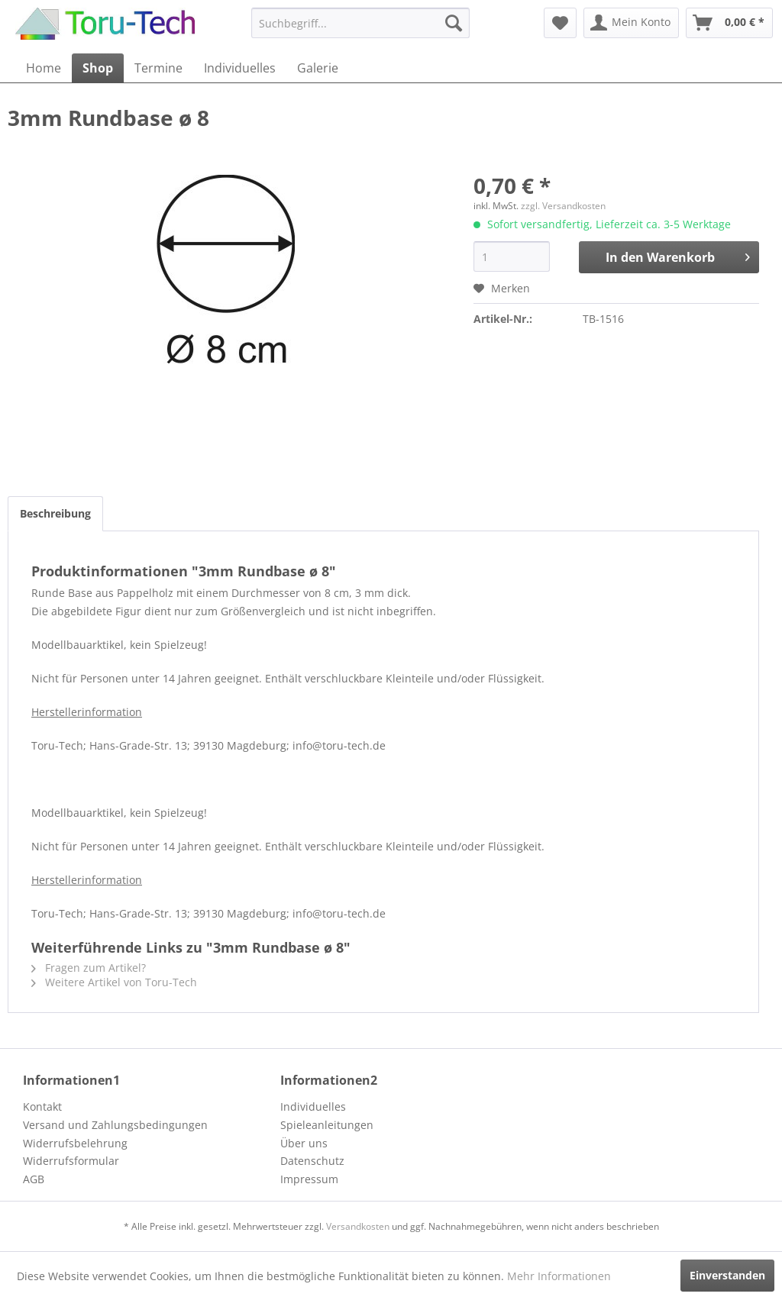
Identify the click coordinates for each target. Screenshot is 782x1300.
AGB (33, 1179)
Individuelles (313, 1106)
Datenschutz (312, 1160)
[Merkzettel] (560, 23)
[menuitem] (360, 23)
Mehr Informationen (559, 1276)
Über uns (304, 1143)
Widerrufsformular (71, 1160)
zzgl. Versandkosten (563, 205)
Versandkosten (357, 1226)
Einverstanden (727, 1275)
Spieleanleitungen (326, 1125)
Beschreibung (55, 513)
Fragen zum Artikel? (88, 967)
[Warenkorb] (729, 23)
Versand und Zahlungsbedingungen (115, 1125)
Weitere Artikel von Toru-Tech (114, 982)
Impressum (309, 1179)
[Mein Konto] (631, 23)
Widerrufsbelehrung (75, 1143)
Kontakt (42, 1106)
